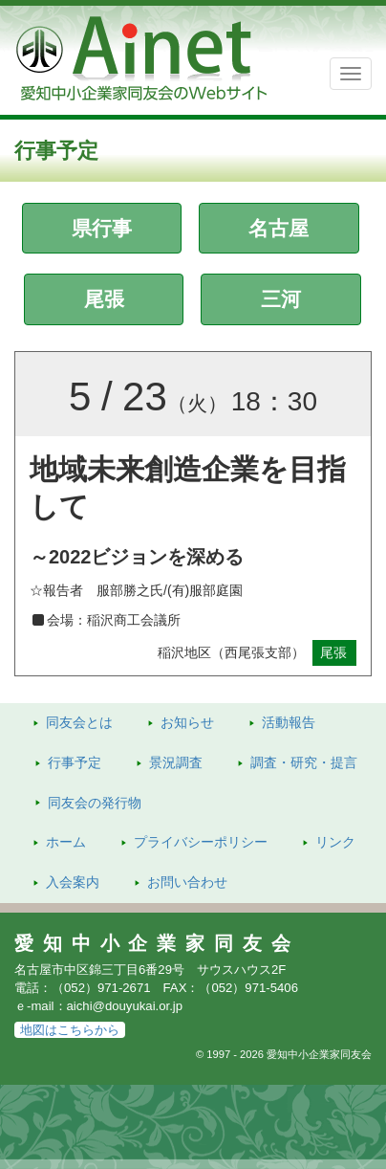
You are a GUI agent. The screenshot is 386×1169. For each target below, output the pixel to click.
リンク (335, 841)
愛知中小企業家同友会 (157, 943)
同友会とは (79, 722)
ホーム (66, 841)
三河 (281, 299)
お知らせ (187, 722)
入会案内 (72, 882)
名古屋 (278, 228)
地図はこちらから (69, 1030)
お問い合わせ (187, 882)
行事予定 (74, 762)
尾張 (104, 299)
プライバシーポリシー (201, 841)
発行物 (94, 802)
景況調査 (176, 762)
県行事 (102, 228)
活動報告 (288, 722)
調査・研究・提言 (303, 762)
